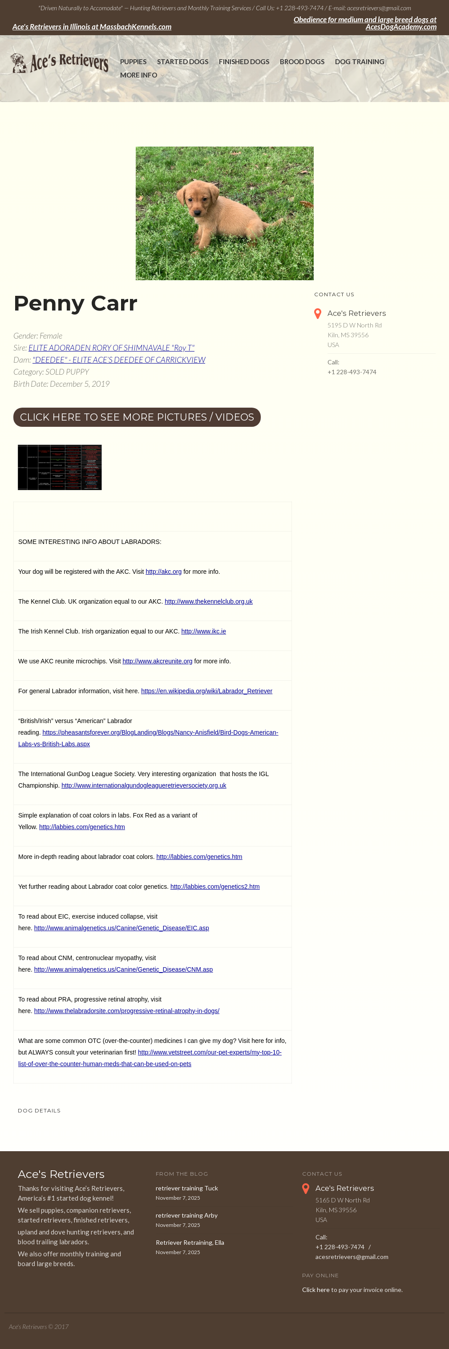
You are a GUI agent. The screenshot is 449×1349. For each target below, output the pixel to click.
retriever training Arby (187, 1215)
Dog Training (359, 61)
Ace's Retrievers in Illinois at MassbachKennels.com (91, 26)
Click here (316, 1289)
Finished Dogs (244, 61)
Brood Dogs (302, 61)
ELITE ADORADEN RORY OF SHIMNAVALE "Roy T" (111, 347)
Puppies (133, 61)
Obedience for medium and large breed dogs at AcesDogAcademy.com (365, 23)
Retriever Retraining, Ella (190, 1242)
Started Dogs (182, 61)
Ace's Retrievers (357, 313)
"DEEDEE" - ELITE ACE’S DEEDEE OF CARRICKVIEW (118, 359)
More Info (138, 75)
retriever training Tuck (187, 1188)
